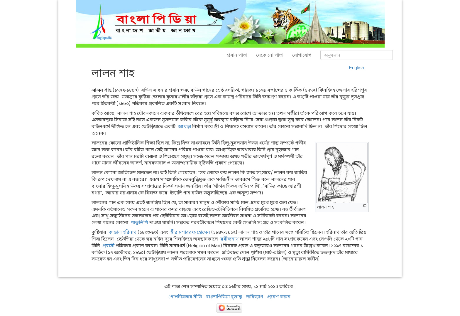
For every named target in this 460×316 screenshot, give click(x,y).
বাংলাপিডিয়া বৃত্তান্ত (224, 296)
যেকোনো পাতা (269, 55)
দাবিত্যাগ (254, 296)
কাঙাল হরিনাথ (122, 232)
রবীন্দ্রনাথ (229, 239)
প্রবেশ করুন (278, 296)
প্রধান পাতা (237, 55)
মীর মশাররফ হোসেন (190, 232)
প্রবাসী (108, 245)
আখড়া (184, 126)
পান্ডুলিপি (139, 222)
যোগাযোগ (302, 55)
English (356, 67)
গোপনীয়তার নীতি (185, 296)
